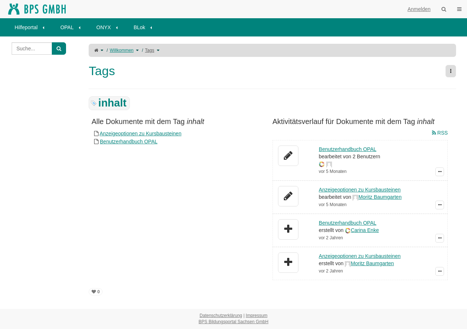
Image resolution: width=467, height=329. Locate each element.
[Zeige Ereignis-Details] (439, 171)
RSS (440, 133)
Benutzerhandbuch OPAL (129, 141)
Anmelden (419, 9)
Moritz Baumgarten (379, 197)
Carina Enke (365, 230)
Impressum (256, 315)
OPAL (66, 27)
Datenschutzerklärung (221, 315)
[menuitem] (32, 27)
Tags (149, 50)
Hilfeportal (26, 27)
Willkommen (122, 50)
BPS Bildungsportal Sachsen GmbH (233, 321)
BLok (139, 27)
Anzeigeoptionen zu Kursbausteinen (140, 133)
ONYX (103, 27)
